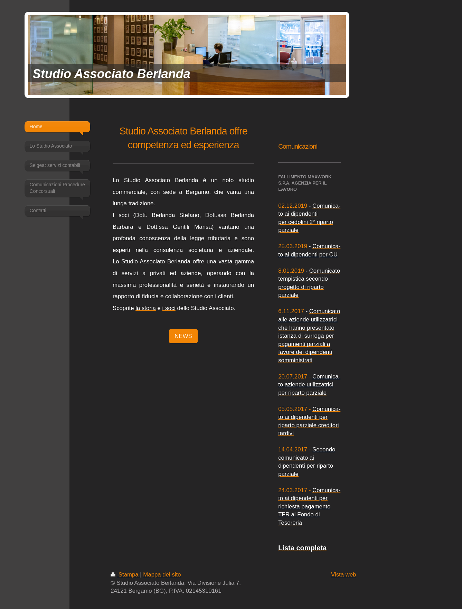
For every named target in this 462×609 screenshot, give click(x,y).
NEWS (183, 336)
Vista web (343, 574)
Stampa (125, 574)
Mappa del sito (162, 574)
